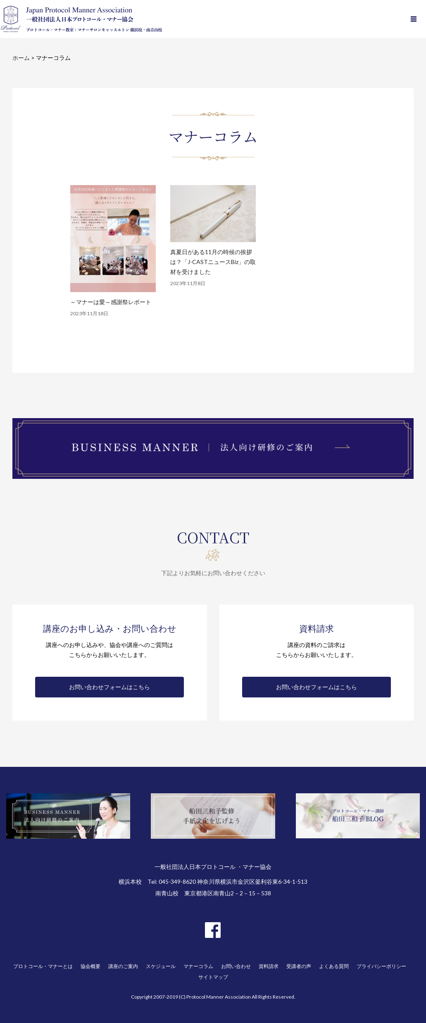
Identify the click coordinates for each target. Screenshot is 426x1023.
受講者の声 (298, 966)
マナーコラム (198, 966)
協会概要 (90, 966)
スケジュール (161, 966)
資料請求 (268, 966)
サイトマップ (213, 977)
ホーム (21, 57)
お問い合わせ (236, 966)
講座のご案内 (123, 966)
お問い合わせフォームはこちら (109, 686)
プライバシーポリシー (381, 966)
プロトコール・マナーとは (43, 966)
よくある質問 (334, 966)
